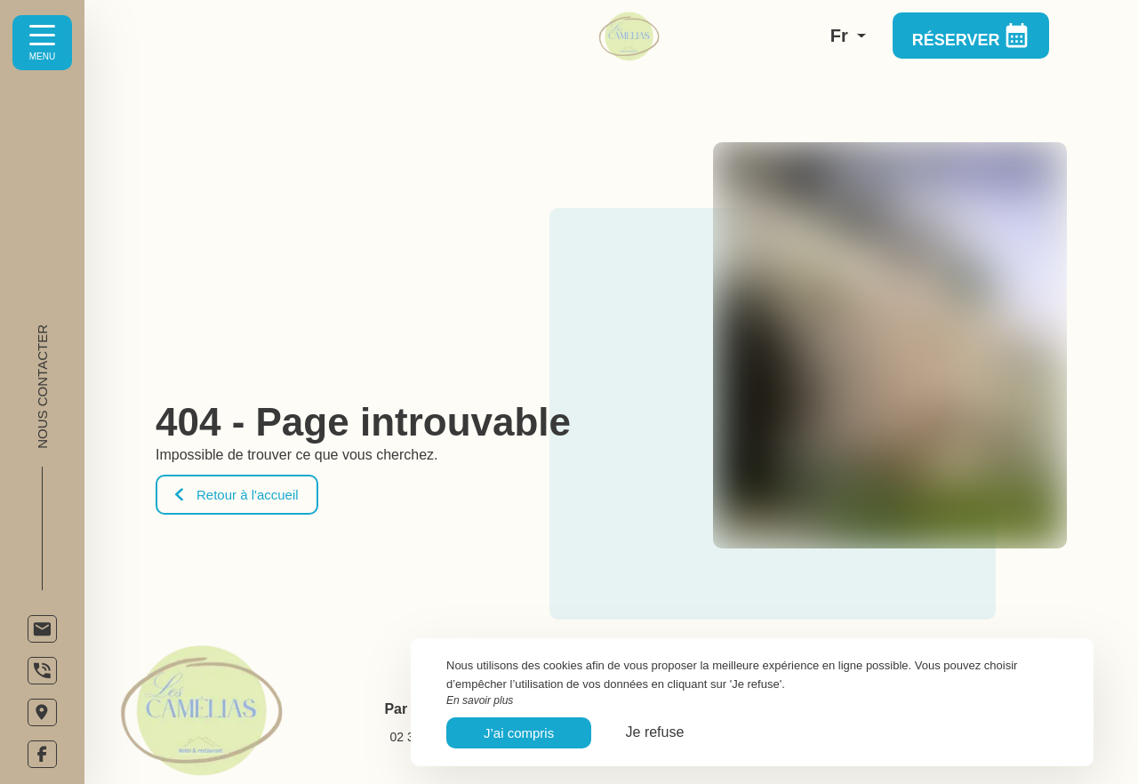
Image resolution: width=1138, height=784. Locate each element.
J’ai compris (519, 732)
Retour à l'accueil (237, 494)
